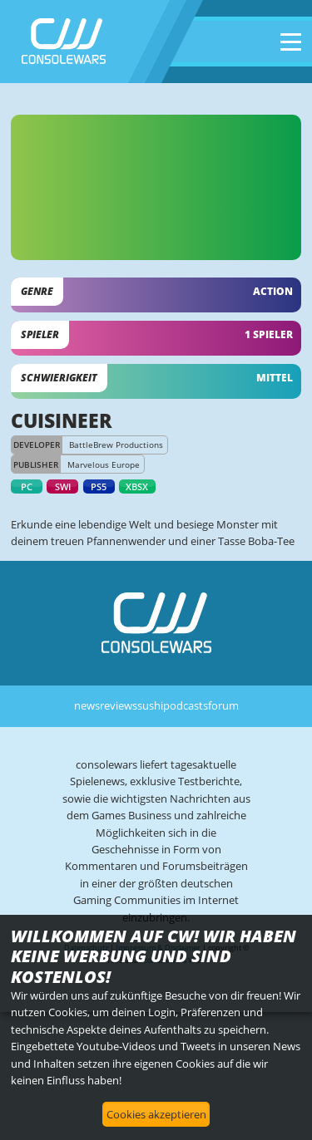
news (87, 705)
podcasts (185, 705)
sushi (150, 705)
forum (223, 705)
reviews (118, 705)
